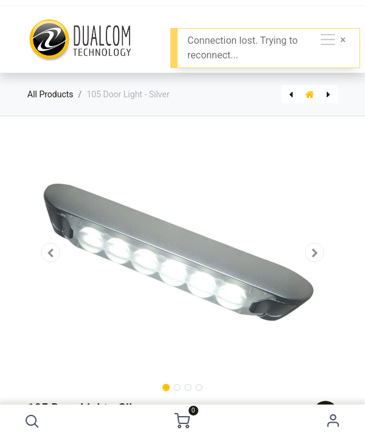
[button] (32, 421)
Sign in (333, 421)
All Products (50, 94)
